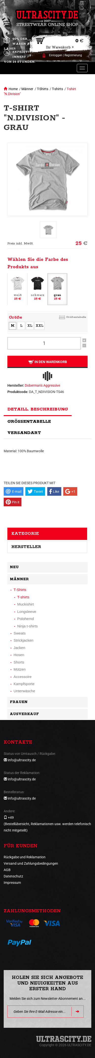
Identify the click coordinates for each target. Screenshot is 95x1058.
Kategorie (25, 533)
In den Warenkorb (47, 362)
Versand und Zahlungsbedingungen (31, 863)
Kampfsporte (24, 684)
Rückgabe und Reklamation (25, 857)
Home (13, 89)
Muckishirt (25, 604)
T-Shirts (42, 89)
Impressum (12, 883)
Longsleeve (26, 611)
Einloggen (55, 55)
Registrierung (73, 55)
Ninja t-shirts (27, 626)
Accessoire (23, 677)
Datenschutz (13, 876)
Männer (27, 89)
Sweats (20, 633)
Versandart (24, 433)
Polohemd (25, 619)
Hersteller (26, 547)
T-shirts (57, 89)
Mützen (20, 669)
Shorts (19, 662)
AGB (7, 870)
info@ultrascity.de (22, 760)
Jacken (19, 648)
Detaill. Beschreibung (37, 409)
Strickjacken (23, 640)
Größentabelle (76, 317)
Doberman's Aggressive (42, 385)
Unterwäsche (24, 691)
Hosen (19, 655)
